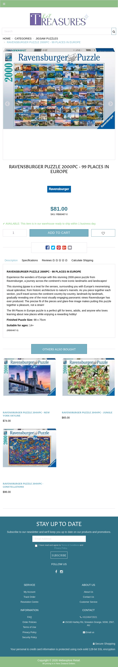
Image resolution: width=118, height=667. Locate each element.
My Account (29, 592)
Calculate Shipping (82, 260)
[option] (59, 104)
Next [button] (110, 104)
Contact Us (88, 597)
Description (11, 260)
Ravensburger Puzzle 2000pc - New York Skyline (26, 413)
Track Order (29, 597)
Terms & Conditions (70, 545)
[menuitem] (48, 248)
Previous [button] (7, 104)
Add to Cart (59, 233)
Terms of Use (29, 627)
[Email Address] (59, 539)
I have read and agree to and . (59, 546)
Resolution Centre (29, 602)
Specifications (30, 260)
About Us (88, 592)
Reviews (54, 260)
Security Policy (29, 637)
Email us (88, 632)
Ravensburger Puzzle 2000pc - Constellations (23, 485)
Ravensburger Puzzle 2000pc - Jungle (87, 412)
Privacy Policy (60, 548)
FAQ (29, 617)
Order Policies (29, 622)
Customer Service (88, 602)
